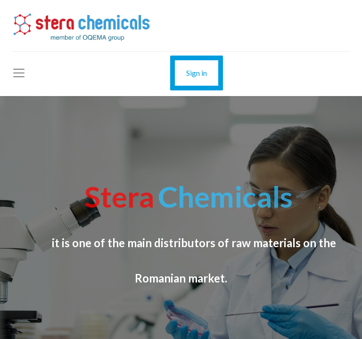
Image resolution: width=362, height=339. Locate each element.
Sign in (196, 72)
